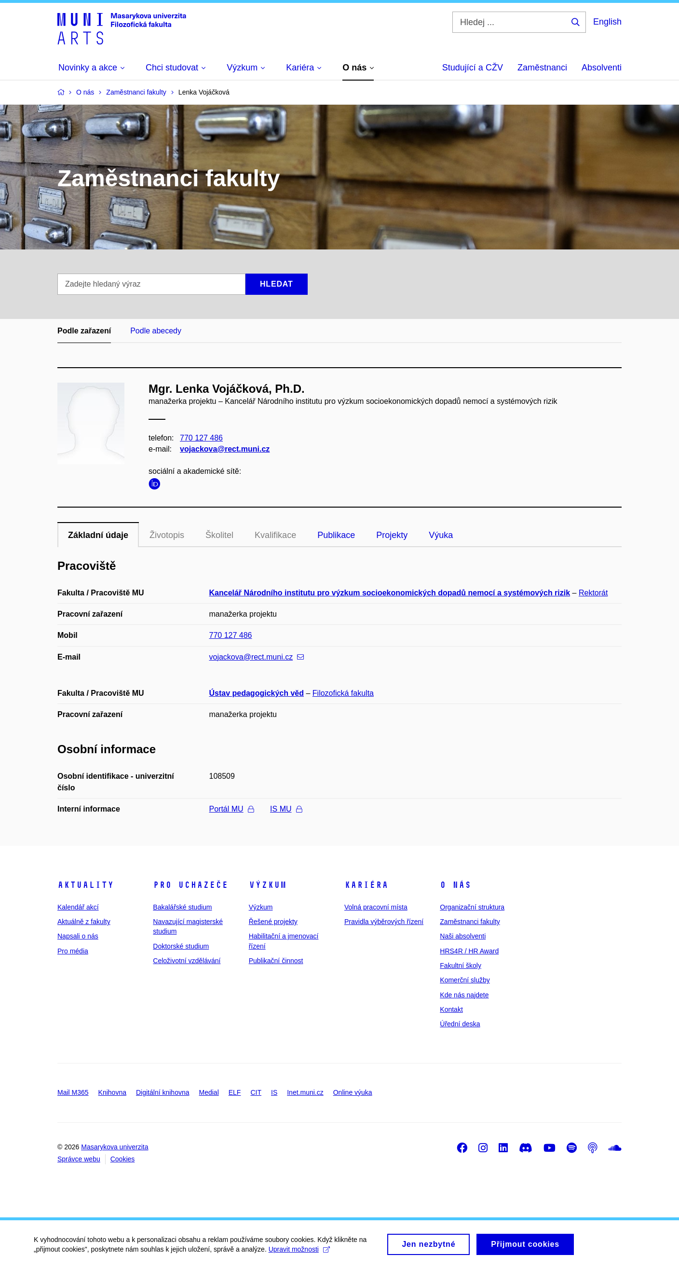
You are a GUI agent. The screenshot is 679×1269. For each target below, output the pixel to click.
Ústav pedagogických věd (256, 693)
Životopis (166, 535)
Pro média (72, 951)
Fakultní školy (460, 965)
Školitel (219, 535)
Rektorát (593, 593)
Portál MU (231, 809)
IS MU (285, 809)
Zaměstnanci (542, 67)
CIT (255, 1092)
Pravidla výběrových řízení (383, 921)
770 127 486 (201, 438)
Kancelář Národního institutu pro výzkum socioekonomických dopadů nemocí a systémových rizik (389, 593)
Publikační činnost (276, 961)
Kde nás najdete (464, 995)
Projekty (391, 535)
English (607, 22)
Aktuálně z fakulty (83, 921)
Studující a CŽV (472, 67)
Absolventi (602, 67)
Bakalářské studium (182, 907)
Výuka (441, 535)
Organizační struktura (472, 907)
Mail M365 (73, 1092)
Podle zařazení (84, 331)
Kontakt (451, 1009)
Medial (209, 1092)
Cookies (122, 1159)
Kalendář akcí (78, 907)
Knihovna (112, 1092)
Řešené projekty (273, 921)
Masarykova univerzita (114, 1147)
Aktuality (85, 885)
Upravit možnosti (299, 1253)
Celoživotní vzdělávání (186, 961)
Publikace (336, 535)
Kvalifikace (275, 535)
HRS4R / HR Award (469, 951)
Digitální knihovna (163, 1092)
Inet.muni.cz (305, 1092)
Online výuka (352, 1092)
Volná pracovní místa (375, 907)
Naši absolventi (463, 936)
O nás (455, 885)
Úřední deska (460, 1024)
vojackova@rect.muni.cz (225, 449)
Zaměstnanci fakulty (470, 921)
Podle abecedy (155, 331)
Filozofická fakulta (343, 693)
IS (274, 1092)
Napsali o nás (77, 936)
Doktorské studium (181, 946)
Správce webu (78, 1159)
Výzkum (267, 885)
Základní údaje (98, 535)
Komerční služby (464, 980)
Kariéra (366, 885)
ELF (235, 1092)
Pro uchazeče (190, 885)
